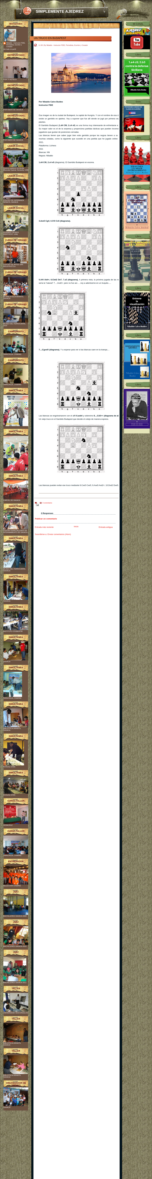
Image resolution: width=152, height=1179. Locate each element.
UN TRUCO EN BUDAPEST (50, 38)
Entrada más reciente (44, 527)
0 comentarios (47, 503)
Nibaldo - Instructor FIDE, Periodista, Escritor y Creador (15, 44)
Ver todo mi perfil (9, 49)
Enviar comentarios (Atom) (59, 534)
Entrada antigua (106, 527)
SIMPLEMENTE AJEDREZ (60, 11)
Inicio (76, 526)
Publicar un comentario (46, 519)
